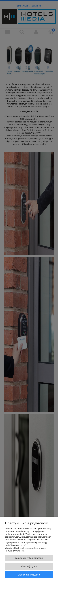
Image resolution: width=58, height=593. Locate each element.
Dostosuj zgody (29, 566)
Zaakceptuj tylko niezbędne (29, 558)
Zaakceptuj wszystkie (29, 574)
